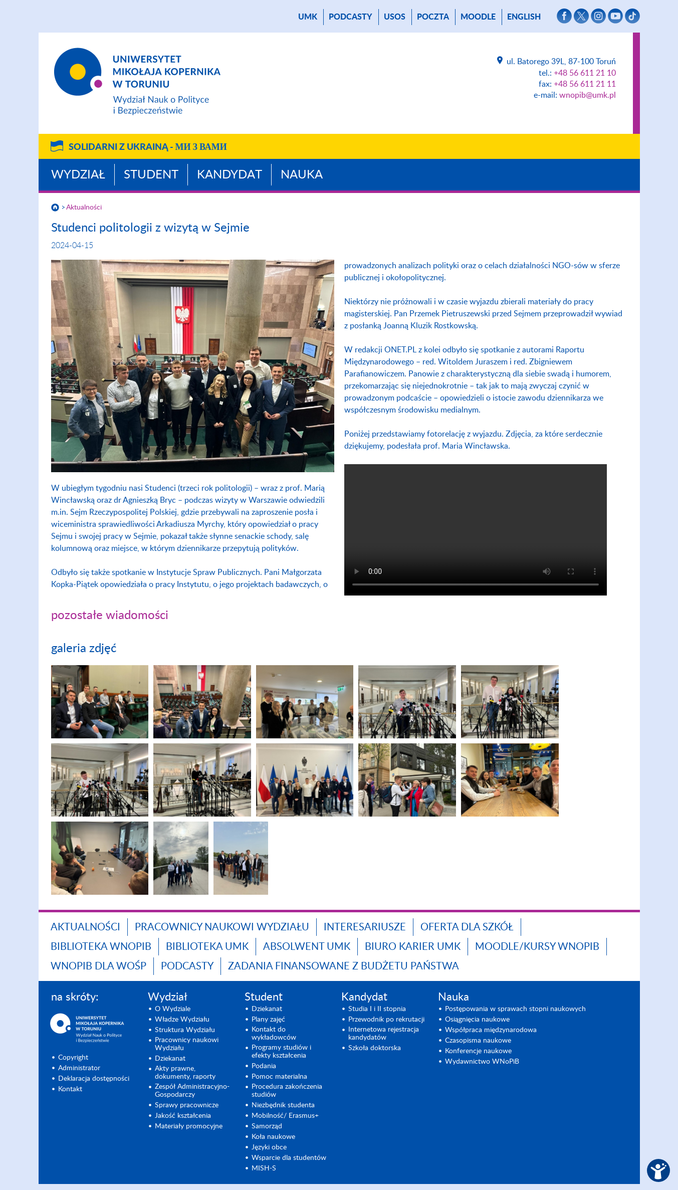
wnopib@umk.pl (587, 95)
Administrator (79, 1068)
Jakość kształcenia (183, 1115)
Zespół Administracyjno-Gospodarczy (192, 1090)
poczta (433, 17)
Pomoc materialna (279, 1076)
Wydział (78, 175)
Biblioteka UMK (207, 947)
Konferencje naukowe (478, 1051)
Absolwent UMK (306, 947)
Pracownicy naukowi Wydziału (222, 927)
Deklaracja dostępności (93, 1078)
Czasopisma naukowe (478, 1040)
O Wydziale (172, 1009)
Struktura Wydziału (185, 1030)
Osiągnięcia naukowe (477, 1019)
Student (151, 175)
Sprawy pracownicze (186, 1105)
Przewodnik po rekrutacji (386, 1019)
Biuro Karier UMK (413, 947)
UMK (307, 17)
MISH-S (264, 1168)
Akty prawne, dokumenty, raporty (185, 1072)
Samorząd (267, 1126)
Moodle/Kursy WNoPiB (537, 947)
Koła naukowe (273, 1136)
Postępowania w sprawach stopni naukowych (515, 1009)
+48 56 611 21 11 (585, 84)
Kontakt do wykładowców (274, 1033)
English (524, 17)
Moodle (478, 17)
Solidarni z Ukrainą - (148, 147)
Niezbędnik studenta (283, 1105)
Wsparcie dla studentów (289, 1157)
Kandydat (229, 175)
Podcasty (350, 17)
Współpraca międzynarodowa (491, 1030)
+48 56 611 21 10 (585, 73)
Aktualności (84, 207)
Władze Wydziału (182, 1019)
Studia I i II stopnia (377, 1009)
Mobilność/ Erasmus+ (285, 1115)
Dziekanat (170, 1058)
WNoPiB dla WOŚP (98, 966)
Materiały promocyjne (188, 1126)
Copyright (73, 1057)
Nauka (302, 175)
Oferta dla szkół (467, 927)
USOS (394, 17)
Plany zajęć (268, 1019)
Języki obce (269, 1147)
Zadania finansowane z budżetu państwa (343, 966)
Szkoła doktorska (374, 1048)
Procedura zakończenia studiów (287, 1090)
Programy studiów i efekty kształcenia (281, 1051)
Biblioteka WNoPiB (101, 947)
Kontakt (70, 1089)
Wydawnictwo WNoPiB (482, 1061)
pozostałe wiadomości (109, 616)
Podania (264, 1066)
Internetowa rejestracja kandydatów (383, 1033)
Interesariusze (365, 927)
